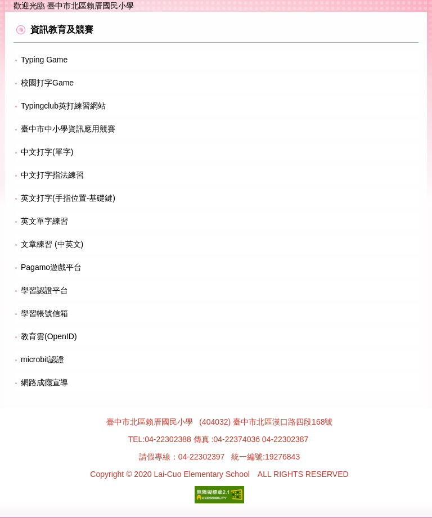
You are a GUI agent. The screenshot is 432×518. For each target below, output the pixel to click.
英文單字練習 (44, 221)
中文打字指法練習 (52, 174)
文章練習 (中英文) (52, 244)
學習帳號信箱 (44, 313)
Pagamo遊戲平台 (51, 267)
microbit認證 (42, 359)
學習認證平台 (44, 290)
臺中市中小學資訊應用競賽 (68, 128)
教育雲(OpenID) (49, 336)
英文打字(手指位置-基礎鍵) (68, 197)
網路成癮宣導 (44, 382)
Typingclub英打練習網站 (63, 105)
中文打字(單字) (47, 151)
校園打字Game (47, 82)
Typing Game (44, 59)
